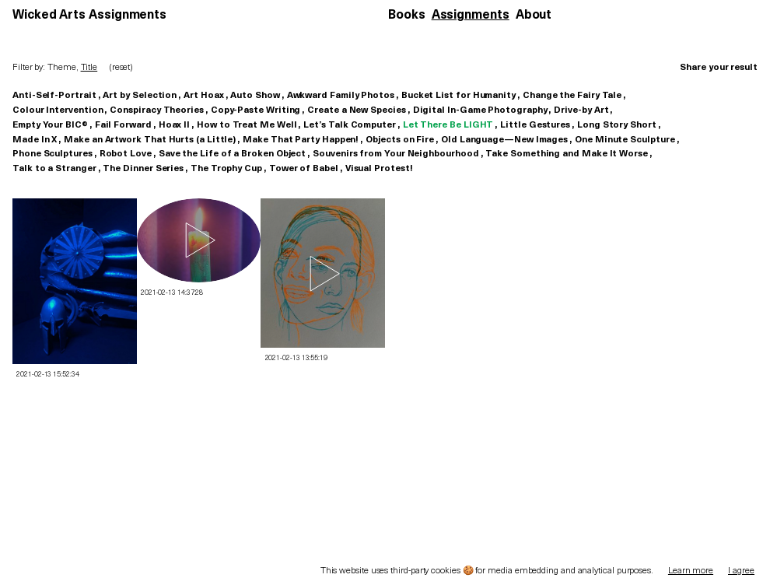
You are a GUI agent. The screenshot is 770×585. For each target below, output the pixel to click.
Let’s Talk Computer (349, 125)
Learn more (690, 571)
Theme (61, 67)
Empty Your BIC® (50, 125)
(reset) (121, 67)
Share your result (719, 67)
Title (89, 67)
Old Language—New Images (504, 140)
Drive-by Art (581, 110)
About (534, 15)
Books (406, 15)
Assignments (470, 15)
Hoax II (174, 125)
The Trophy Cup (226, 168)
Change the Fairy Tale (572, 95)
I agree (741, 571)
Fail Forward (123, 125)
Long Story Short (616, 125)
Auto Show (254, 95)
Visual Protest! (379, 168)
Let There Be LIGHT (448, 125)
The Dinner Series (143, 168)
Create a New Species (356, 110)
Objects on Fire (400, 140)
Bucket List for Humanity (458, 95)
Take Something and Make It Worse (566, 154)
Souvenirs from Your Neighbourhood (395, 154)
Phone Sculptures (52, 154)
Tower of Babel (303, 168)
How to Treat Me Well (246, 125)
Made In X (34, 140)
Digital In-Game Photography (480, 110)
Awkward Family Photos (340, 95)
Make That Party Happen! (301, 140)
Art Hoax (203, 95)
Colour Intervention (57, 110)
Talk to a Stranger (54, 168)
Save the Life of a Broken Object (232, 154)
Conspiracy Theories (156, 110)
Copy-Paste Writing (256, 110)
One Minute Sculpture (624, 140)
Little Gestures (535, 125)
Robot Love (126, 154)
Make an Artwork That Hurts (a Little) (150, 140)
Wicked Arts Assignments (89, 15)
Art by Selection (140, 95)
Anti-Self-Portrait (54, 95)
